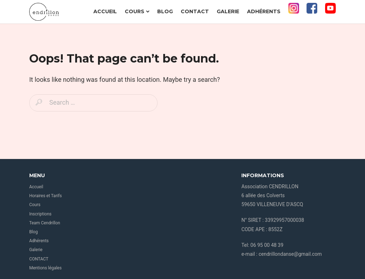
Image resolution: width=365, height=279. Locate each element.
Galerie (228, 11)
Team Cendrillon (44, 222)
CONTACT (195, 11)
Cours (137, 11)
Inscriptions (40, 213)
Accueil (105, 11)
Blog (165, 11)
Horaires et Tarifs (45, 195)
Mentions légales (45, 267)
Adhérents (264, 11)
